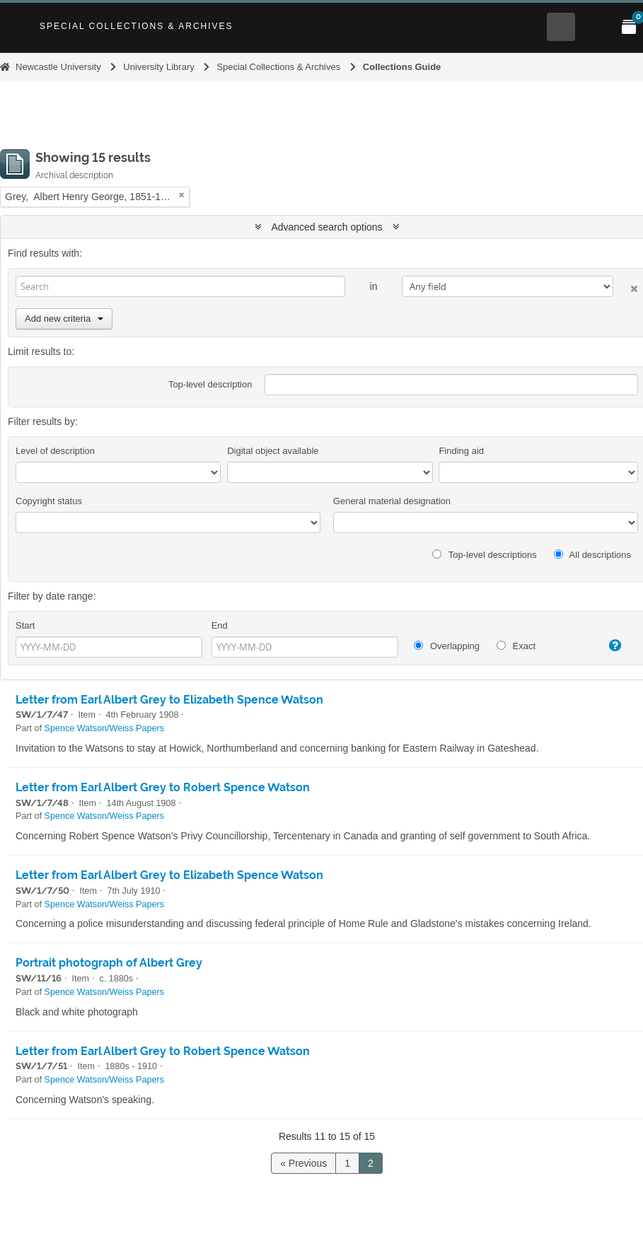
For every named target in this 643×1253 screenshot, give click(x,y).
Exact (516, 646)
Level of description (55, 450)
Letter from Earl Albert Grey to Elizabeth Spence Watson (169, 699)
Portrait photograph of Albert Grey (109, 962)
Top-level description (210, 384)
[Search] (180, 286)
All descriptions (592, 554)
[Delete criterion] (625, 286)
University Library (158, 67)
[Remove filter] (182, 195)
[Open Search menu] (561, 27)
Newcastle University (58, 67)
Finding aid (461, 450)
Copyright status (49, 501)
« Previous (303, 1163)
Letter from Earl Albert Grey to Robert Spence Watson (163, 787)
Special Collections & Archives (136, 26)
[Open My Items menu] (629, 27)
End (220, 625)
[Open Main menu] (595, 27)
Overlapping (447, 646)
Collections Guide (402, 67)
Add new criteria (64, 318)
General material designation (392, 501)
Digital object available (272, 450)
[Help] (608, 645)
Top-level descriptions (484, 554)
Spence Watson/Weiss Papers (104, 728)
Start (25, 625)
